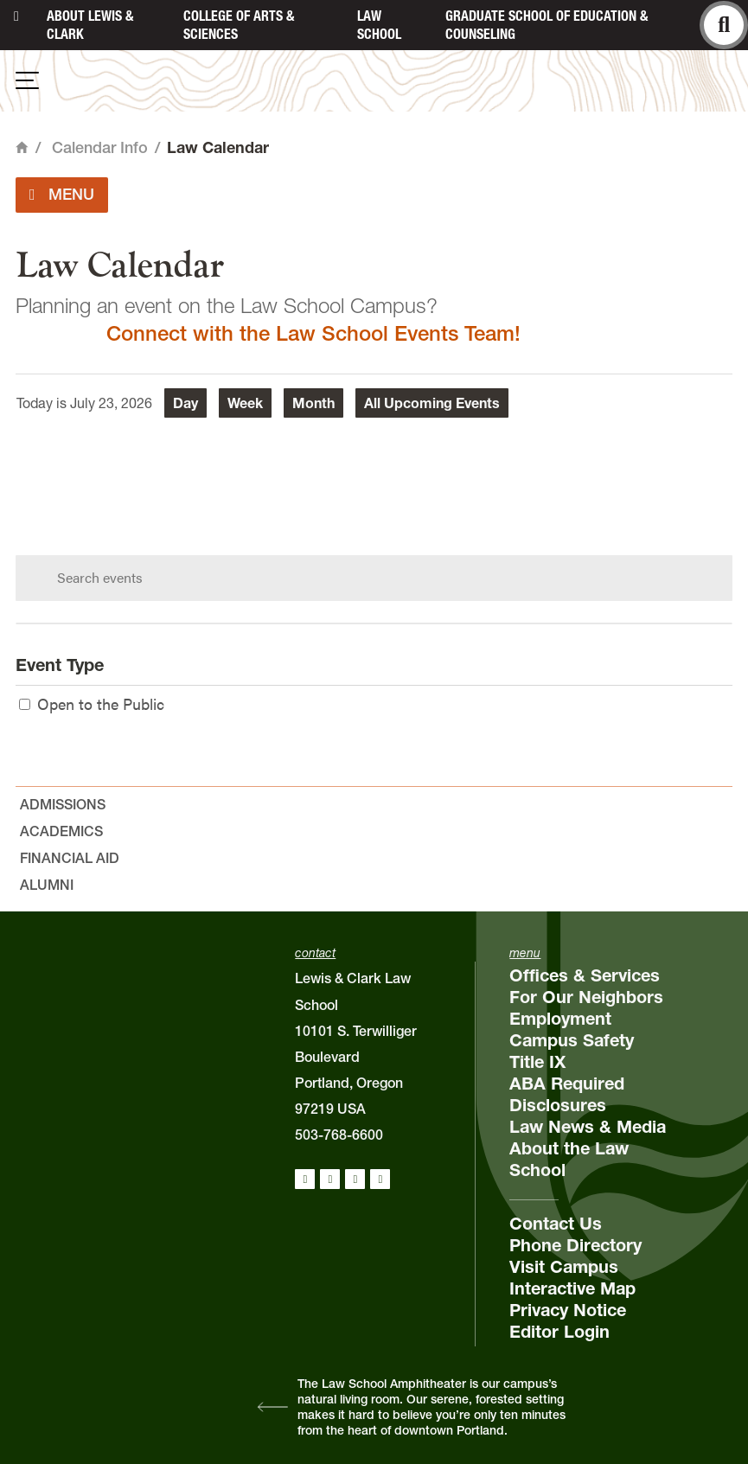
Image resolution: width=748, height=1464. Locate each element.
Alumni (47, 884)
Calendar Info (100, 147)
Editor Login (559, 1331)
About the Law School (569, 1159)
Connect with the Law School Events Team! (313, 333)
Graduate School (546, 24)
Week (245, 403)
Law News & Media (587, 1126)
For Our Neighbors (586, 997)
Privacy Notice (567, 1310)
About (90, 24)
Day (185, 403)
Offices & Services (584, 975)
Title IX (537, 1062)
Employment (560, 1018)
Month (313, 403)
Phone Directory (575, 1245)
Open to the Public (91, 703)
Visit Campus (563, 1266)
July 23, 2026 (111, 403)
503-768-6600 (339, 1134)
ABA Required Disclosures (566, 1094)
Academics (61, 831)
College (238, 24)
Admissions (62, 804)
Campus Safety (571, 1040)
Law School (379, 24)
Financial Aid (69, 857)
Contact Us (555, 1223)
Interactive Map (572, 1288)
